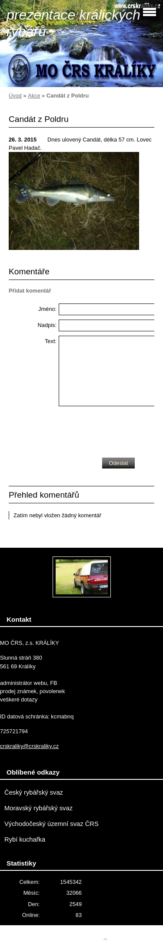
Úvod (15, 95)
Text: (51, 341)
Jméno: (47, 309)
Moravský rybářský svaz (38, 808)
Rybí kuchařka (24, 839)
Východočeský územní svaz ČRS (51, 823)
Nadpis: (47, 325)
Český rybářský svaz (33, 792)
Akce (34, 95)
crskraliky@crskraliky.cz (29, 746)
